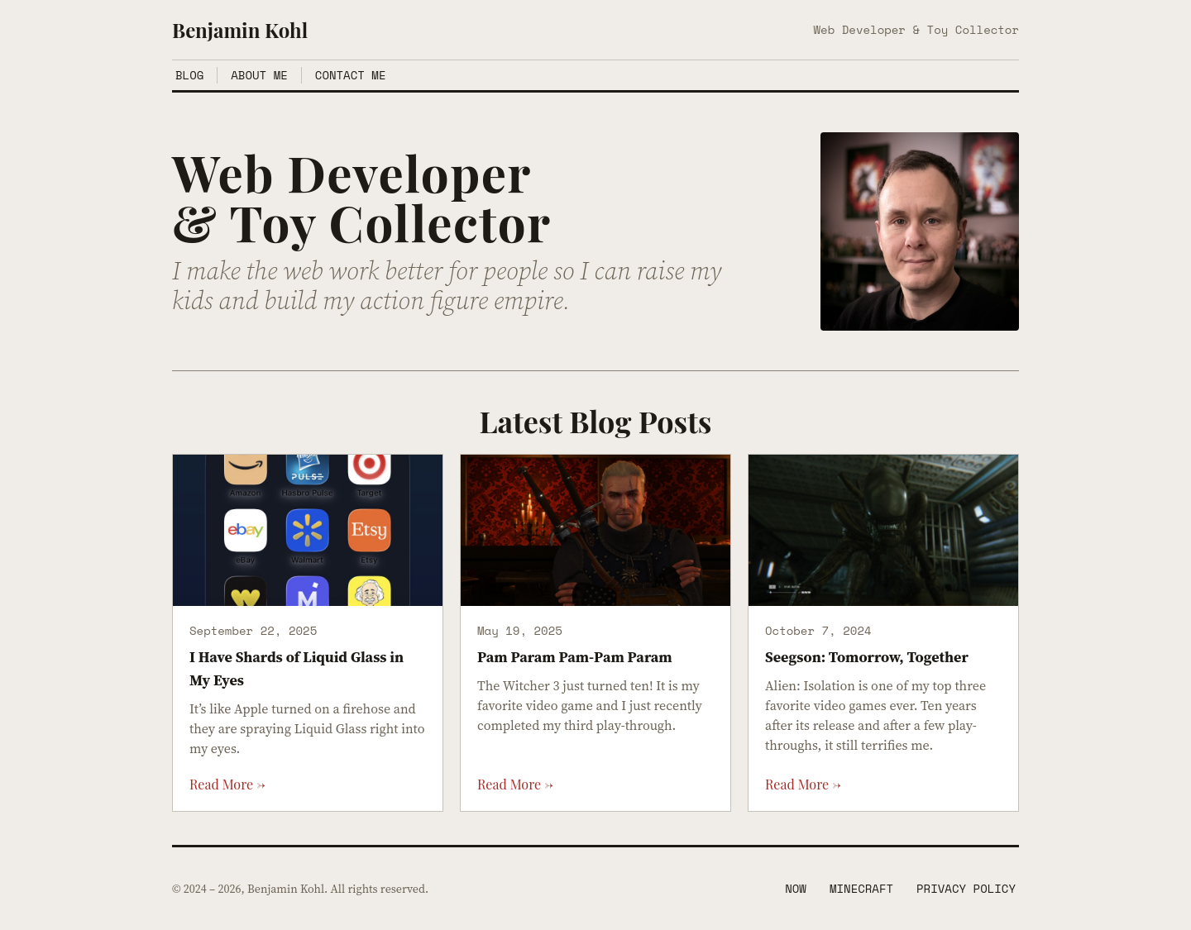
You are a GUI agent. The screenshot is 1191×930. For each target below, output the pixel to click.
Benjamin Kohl (240, 30)
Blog (189, 75)
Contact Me (350, 75)
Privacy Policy (966, 888)
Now (795, 888)
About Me (259, 75)
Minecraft (861, 888)
